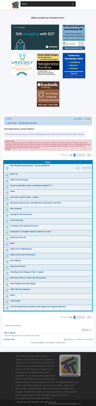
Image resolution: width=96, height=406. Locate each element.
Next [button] (91, 155)
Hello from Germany (19, 180)
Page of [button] (70, 155)
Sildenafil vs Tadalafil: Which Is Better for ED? (30, 232)
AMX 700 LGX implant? (20, 289)
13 (83, 168)
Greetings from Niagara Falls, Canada (26, 272)
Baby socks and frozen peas (22, 255)
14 (85, 168)
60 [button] (89, 155)
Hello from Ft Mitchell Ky (21, 249)
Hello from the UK (18, 237)
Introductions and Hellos (19, 128)
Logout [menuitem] (88, 119)
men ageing (15, 260)
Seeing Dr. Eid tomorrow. (21, 214)
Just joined (15, 301)
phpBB (41, 342)
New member (16, 208)
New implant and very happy (22, 283)
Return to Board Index (13, 325)
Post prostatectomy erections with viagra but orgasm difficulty (38, 306)
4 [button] (81, 155)
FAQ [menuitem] (9, 119)
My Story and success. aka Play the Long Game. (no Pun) (35, 203)
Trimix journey (16, 220)
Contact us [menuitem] (70, 339)
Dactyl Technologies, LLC (70, 403)
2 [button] (76, 155)
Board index (10, 339)
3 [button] (79, 155)
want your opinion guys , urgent (24, 197)
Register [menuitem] (79, 119)
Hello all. (14, 174)
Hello (12, 191)
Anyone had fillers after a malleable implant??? (31, 185)
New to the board (17, 266)
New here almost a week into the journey (28, 278)
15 (88, 168)
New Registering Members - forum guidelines (30, 165)
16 (90, 168)
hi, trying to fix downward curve (24, 226)
